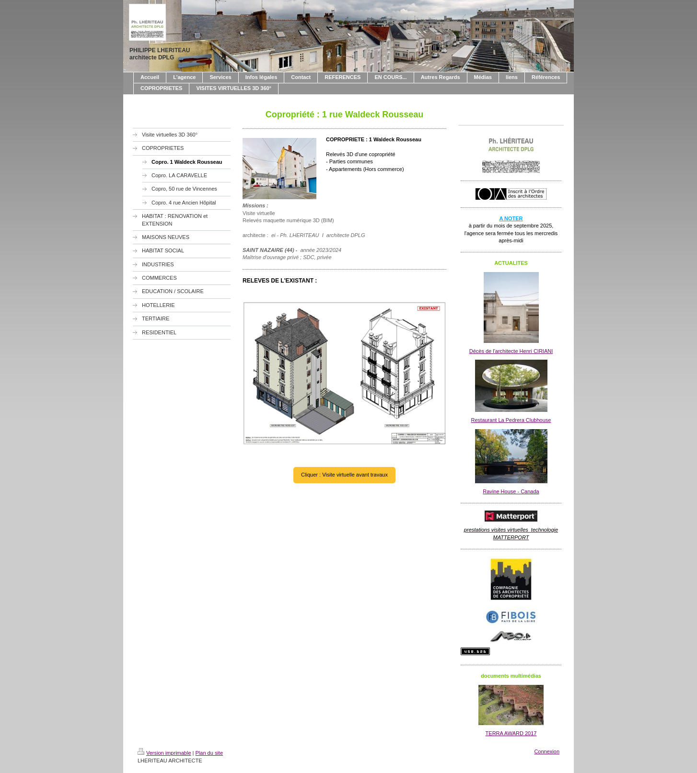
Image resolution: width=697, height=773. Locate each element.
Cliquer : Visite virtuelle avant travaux (344, 474)
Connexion (546, 751)
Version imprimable (164, 753)
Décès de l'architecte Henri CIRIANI (511, 351)
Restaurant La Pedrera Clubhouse (511, 420)
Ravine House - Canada (511, 491)
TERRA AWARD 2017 (511, 733)
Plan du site (209, 753)
